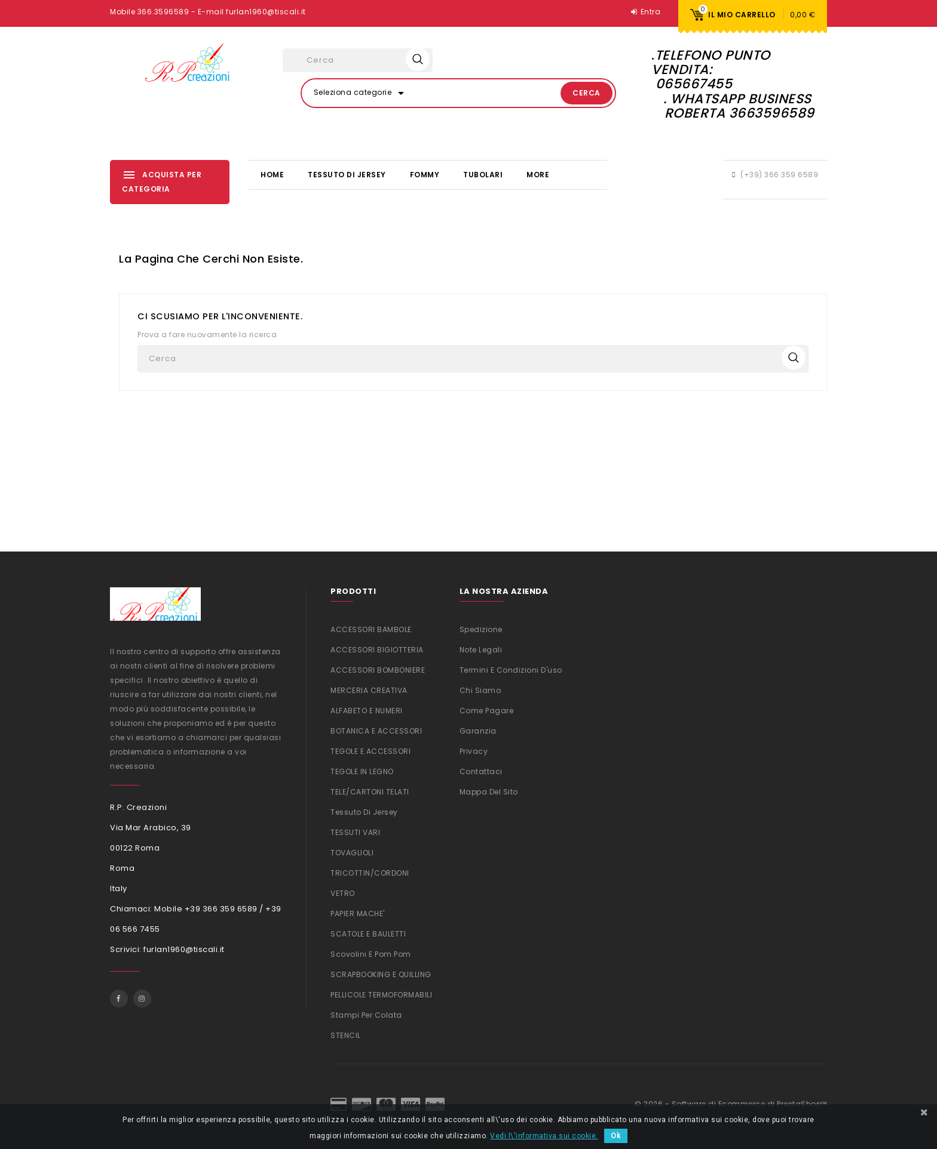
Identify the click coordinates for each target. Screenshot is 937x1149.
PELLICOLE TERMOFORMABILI (381, 995)
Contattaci (481, 771)
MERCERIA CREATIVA (369, 690)
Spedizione (481, 629)
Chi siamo (480, 690)
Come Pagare (487, 711)
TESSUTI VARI (355, 832)
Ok (616, 1136)
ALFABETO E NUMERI (366, 711)
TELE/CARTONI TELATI (369, 792)
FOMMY (425, 175)
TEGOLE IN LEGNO (362, 771)
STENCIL (345, 1035)
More (537, 175)
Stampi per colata (366, 1015)
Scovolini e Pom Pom (370, 954)
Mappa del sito (489, 792)
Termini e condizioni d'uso (511, 670)
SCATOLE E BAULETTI (368, 934)
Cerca (586, 93)
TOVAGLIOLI (351, 853)
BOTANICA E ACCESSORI (376, 731)
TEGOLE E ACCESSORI (370, 751)
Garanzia (478, 731)
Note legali (481, 650)
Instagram (142, 999)
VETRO (342, 893)
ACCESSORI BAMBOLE (371, 629)
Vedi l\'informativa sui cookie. (544, 1136)
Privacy (474, 751)
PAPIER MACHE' (357, 913)
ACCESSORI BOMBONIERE (377, 670)
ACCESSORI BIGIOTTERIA (377, 650)
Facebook (119, 999)
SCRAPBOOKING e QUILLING (380, 974)
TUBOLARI (483, 175)
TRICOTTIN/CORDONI (369, 873)
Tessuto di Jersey (347, 175)
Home (272, 175)
